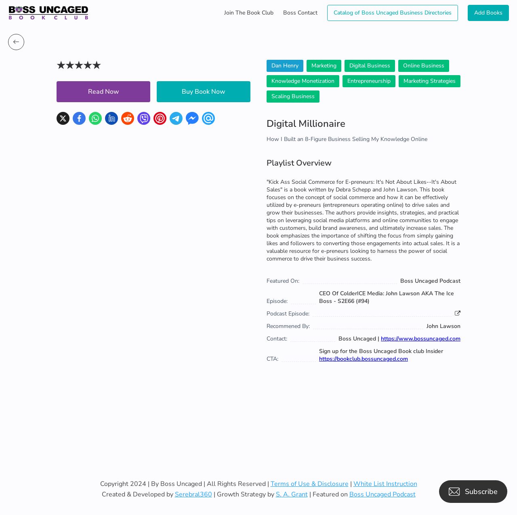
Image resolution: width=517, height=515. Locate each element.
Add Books (488, 13)
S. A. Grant (292, 494)
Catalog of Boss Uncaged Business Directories (393, 13)
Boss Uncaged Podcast (382, 494)
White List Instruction (385, 483)
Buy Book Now (203, 91)
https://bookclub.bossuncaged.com (363, 359)
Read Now (103, 91)
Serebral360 (193, 494)
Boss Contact (300, 13)
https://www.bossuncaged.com (420, 339)
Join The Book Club (248, 13)
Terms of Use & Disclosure (310, 483)
